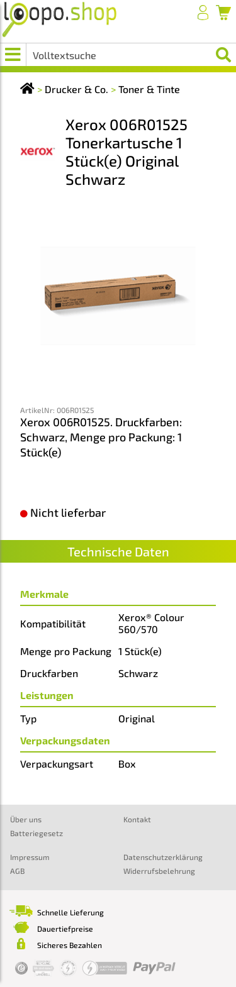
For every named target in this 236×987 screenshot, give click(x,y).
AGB (17, 870)
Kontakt (137, 819)
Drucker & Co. (76, 89)
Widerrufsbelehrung (159, 870)
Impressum (30, 856)
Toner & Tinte (149, 89)
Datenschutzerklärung (163, 856)
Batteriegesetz (36, 833)
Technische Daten (118, 551)
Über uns (26, 819)
